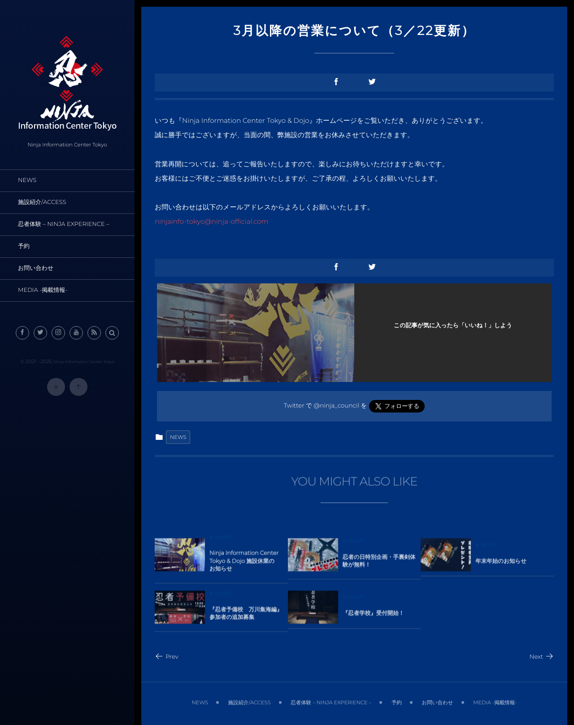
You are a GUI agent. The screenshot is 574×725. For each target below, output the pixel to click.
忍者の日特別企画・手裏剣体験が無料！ (379, 563)
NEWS (178, 437)
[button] (112, 336)
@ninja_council (336, 405)
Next (542, 656)
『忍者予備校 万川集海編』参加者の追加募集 (246, 616)
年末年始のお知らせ (500, 563)
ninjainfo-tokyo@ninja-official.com (212, 221)
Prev (166, 656)
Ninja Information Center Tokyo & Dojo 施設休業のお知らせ (243, 564)
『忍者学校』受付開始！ (373, 616)
